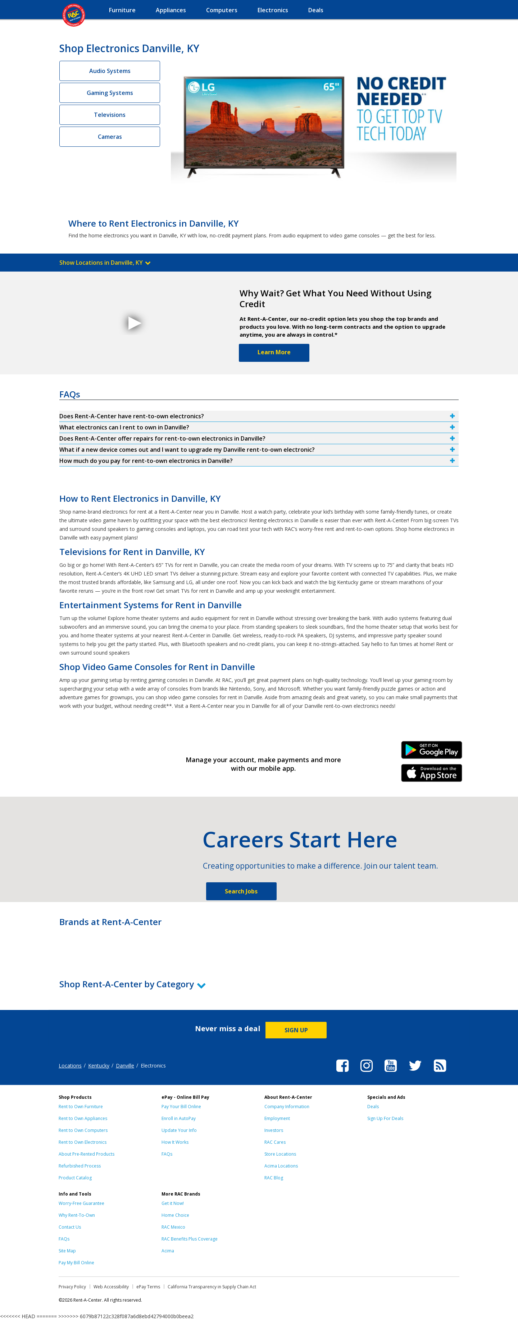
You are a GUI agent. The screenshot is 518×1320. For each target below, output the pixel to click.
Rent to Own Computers (83, 1130)
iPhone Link (432, 775)
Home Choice (175, 1215)
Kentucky (98, 1065)
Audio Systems (110, 71)
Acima (168, 1251)
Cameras (110, 137)
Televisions (110, 115)
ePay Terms (148, 1287)
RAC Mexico (173, 1227)
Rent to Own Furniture (81, 1106)
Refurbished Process (80, 1166)
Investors (273, 1130)
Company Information (286, 1106)
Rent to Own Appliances (83, 1118)
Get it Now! (173, 1203)
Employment (277, 1118)
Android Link (432, 752)
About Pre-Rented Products (86, 1154)
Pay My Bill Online (76, 1263)
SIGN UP (296, 1030)
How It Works (175, 1142)
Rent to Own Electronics (82, 1142)
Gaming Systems (110, 93)
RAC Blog (273, 1178)
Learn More (274, 352)
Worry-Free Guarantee (81, 1203)
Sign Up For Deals (385, 1118)
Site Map (67, 1251)
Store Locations (280, 1154)
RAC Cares (275, 1142)
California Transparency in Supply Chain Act (212, 1287)
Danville (125, 1065)
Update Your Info (179, 1130)
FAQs (167, 1154)
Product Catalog (75, 1178)
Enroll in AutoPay (179, 1118)
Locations (70, 1065)
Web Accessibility (111, 1287)
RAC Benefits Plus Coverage (190, 1239)
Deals (373, 1106)
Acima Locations (281, 1166)
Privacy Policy (72, 1287)
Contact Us (70, 1227)
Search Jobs (241, 891)
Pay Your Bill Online (181, 1106)
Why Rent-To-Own (77, 1215)
